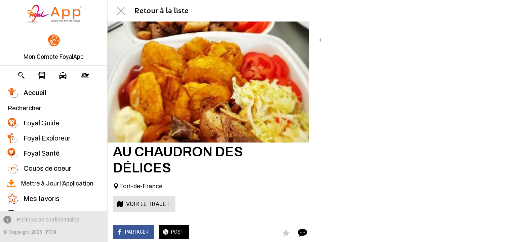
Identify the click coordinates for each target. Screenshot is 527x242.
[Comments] (296, 233)
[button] (54, 47)
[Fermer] (121, 11)
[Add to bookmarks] (280, 233)
